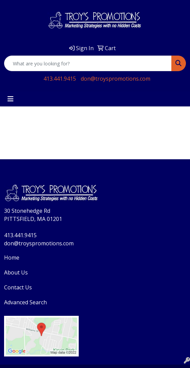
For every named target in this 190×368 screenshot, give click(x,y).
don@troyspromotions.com (115, 78)
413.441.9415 (59, 78)
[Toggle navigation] (10, 99)
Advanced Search (25, 302)
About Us (16, 272)
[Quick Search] (88, 63)
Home (11, 257)
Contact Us (18, 287)
